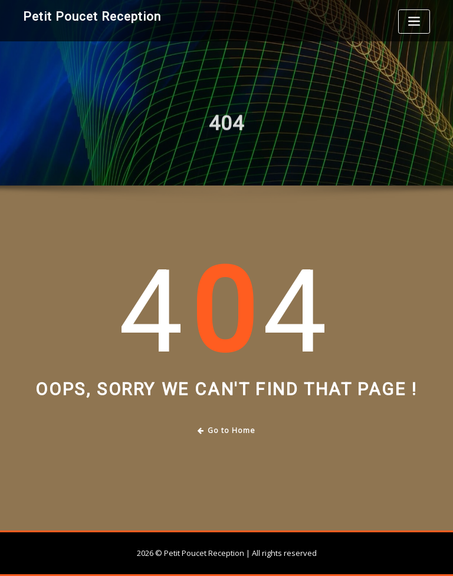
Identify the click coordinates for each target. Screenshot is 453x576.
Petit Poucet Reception (92, 16)
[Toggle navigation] (414, 21)
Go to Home (227, 430)
